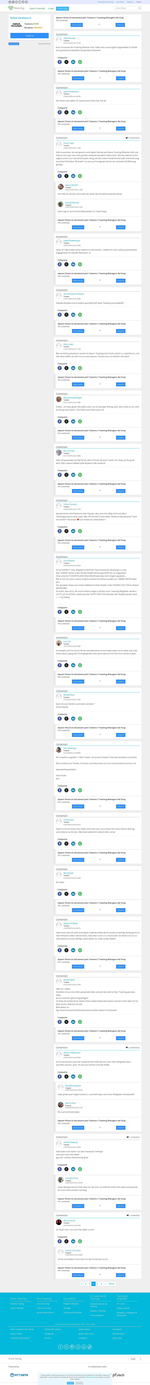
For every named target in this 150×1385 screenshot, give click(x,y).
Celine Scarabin (70, 504)
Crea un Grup (62, 8)
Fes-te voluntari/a (96, 1315)
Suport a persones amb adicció (22, 1329)
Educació (47, 1338)
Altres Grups (117, 1338)
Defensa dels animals (52, 1329)
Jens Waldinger (70, 748)
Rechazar (79, 1383)
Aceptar (70, 1383)
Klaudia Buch (69, 694)
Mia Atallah (68, 873)
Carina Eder (68, 819)
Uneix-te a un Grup (44, 1308)
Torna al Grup (13, 44)
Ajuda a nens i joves (86, 1334)
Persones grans (118, 1334)
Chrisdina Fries (71, 1178)
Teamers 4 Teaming (97, 1311)
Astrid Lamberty (70, 1142)
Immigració (82, 1338)
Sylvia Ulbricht (71, 185)
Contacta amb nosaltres (72, 1312)
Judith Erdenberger (71, 240)
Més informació (92, 1377)
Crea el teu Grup (43, 1304)
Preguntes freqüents (71, 1304)
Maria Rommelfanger (72, 397)
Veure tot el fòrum (44, 44)
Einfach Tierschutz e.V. (20, 18)
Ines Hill (66, 641)
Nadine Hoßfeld (70, 923)
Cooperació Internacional (19, 1338)
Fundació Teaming (17, 1304)
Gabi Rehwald (69, 38)
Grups (51, 8)
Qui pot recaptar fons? (45, 1312)
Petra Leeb (68, 344)
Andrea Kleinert (72, 202)
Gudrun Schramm (73, 1250)
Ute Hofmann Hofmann (73, 294)
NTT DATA (121, 1304)
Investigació (117, 1329)
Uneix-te (29, 35)
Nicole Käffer (69, 980)
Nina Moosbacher (73, 1085)
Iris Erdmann (69, 560)
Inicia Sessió (76, 25)
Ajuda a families (84, 1329)
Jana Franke (70, 1103)
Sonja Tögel (68, 143)
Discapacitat (49, 1334)
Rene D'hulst (69, 451)
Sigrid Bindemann (71, 91)
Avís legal (66, 1308)
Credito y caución (123, 1308)
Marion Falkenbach (71, 1052)
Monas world (69, 1220)
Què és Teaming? (37, 8)
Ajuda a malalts (16, 1334)
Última (111, 1283)
